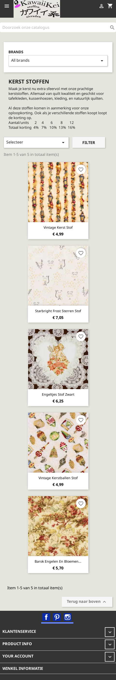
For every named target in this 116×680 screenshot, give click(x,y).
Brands (15, 52)
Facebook (46, 617)
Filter (88, 142)
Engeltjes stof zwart (58, 394)
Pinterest (57, 617)
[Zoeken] (58, 27)
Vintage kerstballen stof (58, 478)
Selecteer (36, 142)
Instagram (67, 617)
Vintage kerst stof (58, 227)
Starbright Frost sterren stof (58, 311)
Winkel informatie (22, 668)
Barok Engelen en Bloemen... (58, 561)
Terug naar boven (87, 602)
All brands (58, 61)
